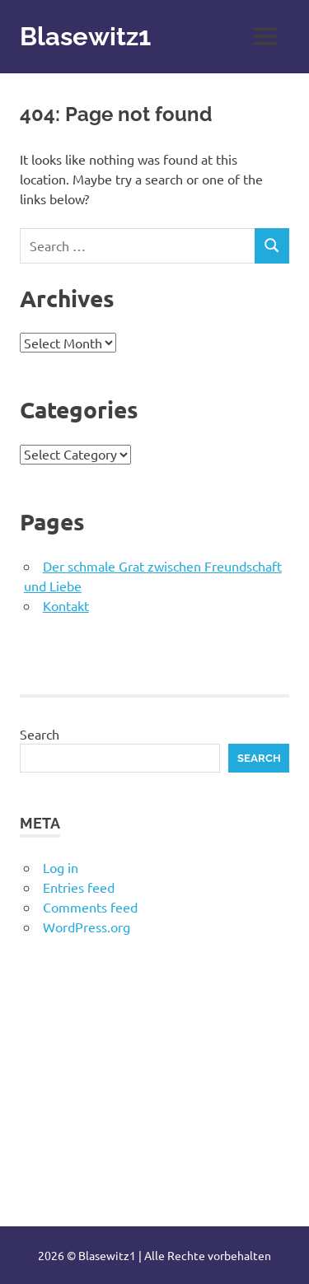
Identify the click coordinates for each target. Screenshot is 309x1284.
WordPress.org (86, 926)
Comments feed (90, 907)
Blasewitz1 (87, 36)
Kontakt (66, 605)
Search (39, 734)
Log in (60, 867)
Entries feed (79, 887)
